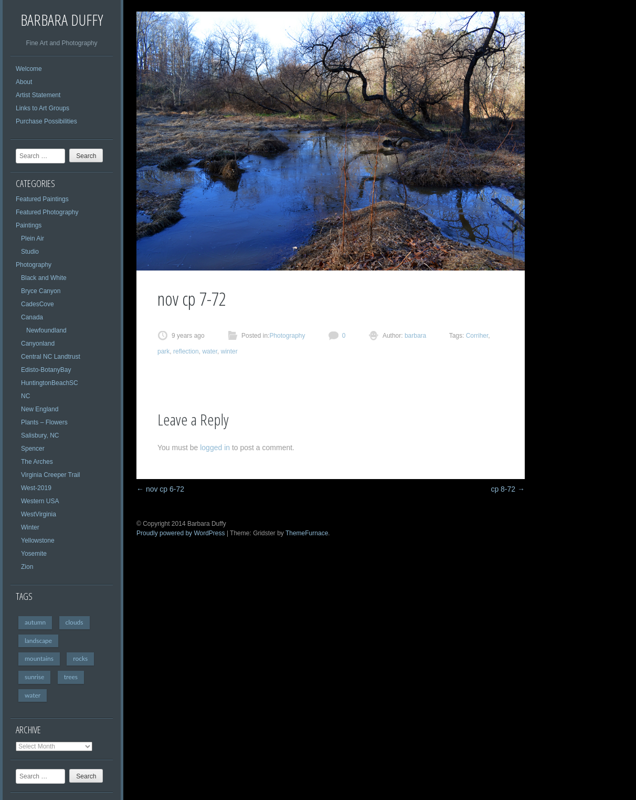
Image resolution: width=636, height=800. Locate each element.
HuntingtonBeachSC (49, 383)
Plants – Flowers (44, 422)
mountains (39, 658)
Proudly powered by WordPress (180, 533)
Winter (30, 527)
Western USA (40, 501)
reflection (186, 351)
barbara (415, 335)
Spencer (33, 448)
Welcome (29, 68)
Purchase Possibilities (46, 121)
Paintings (28, 225)
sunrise (34, 677)
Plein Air (32, 238)
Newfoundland (46, 330)
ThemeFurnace (306, 533)
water (32, 695)
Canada (32, 317)
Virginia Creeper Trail (50, 475)
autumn (35, 622)
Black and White (44, 278)
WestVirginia (38, 514)
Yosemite (34, 553)
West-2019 (36, 488)
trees (71, 677)
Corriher (477, 335)
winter (229, 351)
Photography (33, 264)
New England (39, 409)
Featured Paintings (42, 199)
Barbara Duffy (61, 19)
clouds (74, 622)
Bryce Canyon (40, 291)
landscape (38, 641)
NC (25, 396)
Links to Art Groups (42, 108)
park (163, 351)
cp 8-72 (508, 489)
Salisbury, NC (40, 435)
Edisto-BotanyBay (46, 369)
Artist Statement (38, 95)
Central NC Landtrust (50, 356)
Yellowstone (38, 540)
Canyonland (38, 343)
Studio (30, 251)
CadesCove (37, 304)
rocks (80, 658)
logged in (215, 447)
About (24, 82)
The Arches (37, 461)
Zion (27, 566)
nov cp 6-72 (160, 489)
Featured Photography (47, 212)
